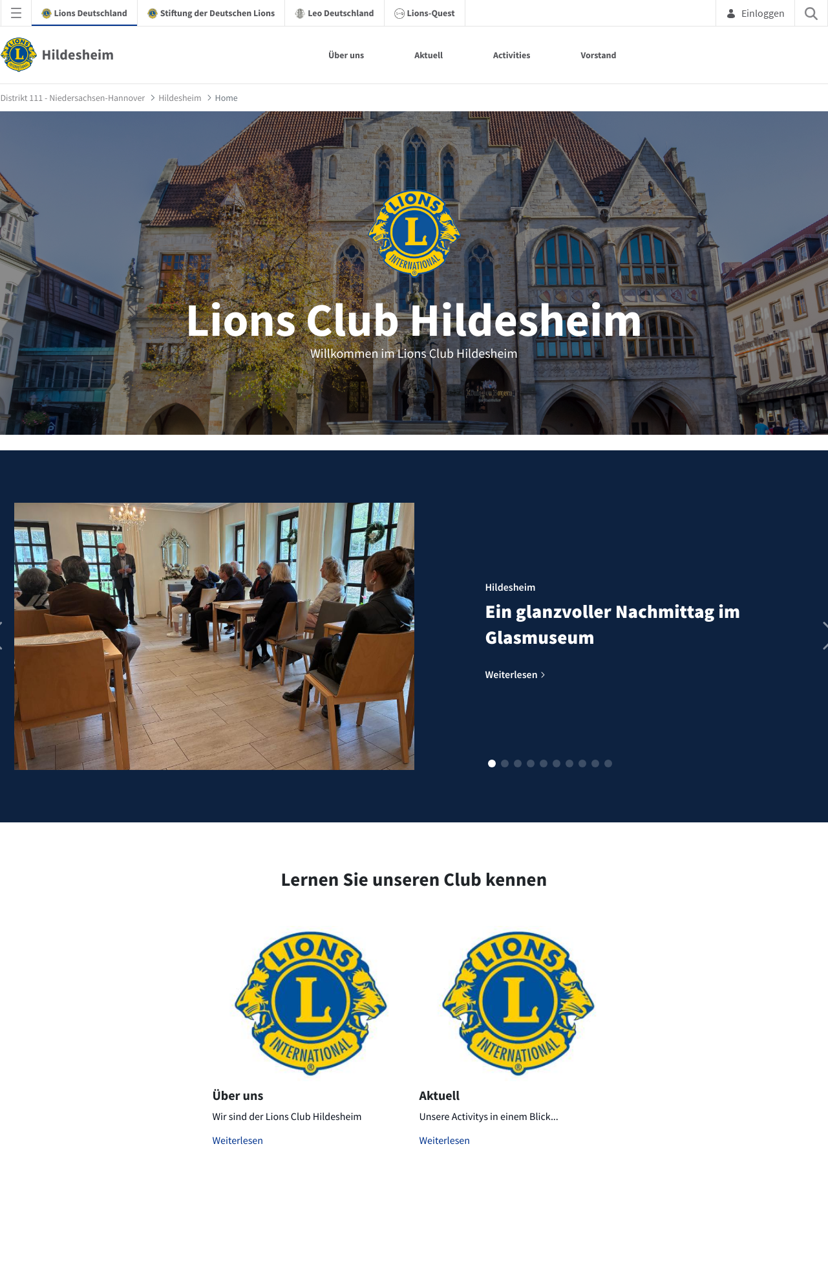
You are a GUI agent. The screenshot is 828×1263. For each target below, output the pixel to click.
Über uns (346, 55)
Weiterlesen (238, 1140)
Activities (512, 55)
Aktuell (428, 55)
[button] (492, 763)
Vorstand (598, 55)
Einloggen (755, 12)
